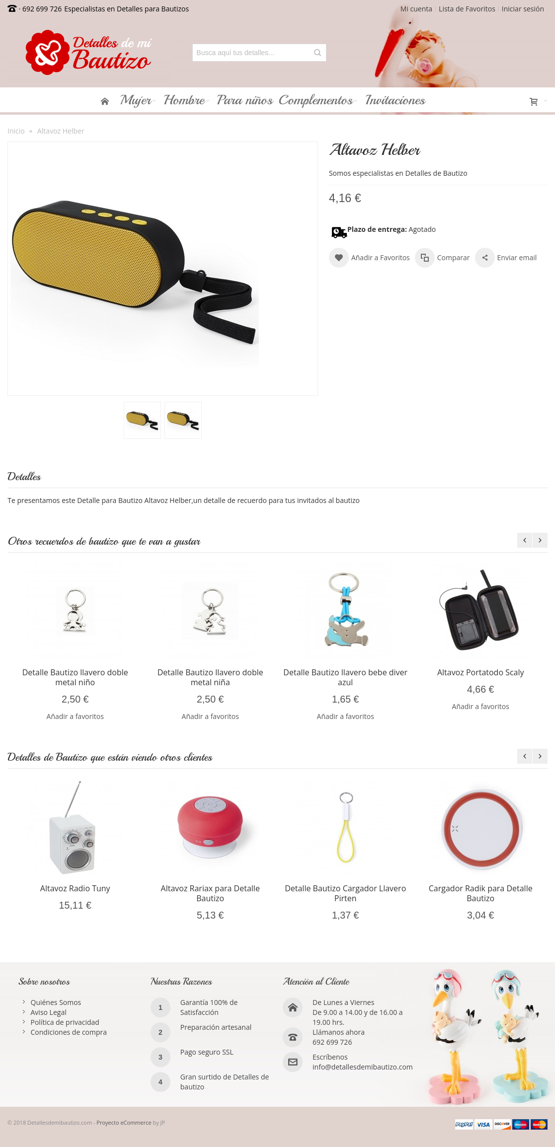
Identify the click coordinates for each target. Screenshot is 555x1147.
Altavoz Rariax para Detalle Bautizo (210, 893)
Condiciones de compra (69, 1032)
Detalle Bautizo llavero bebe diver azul (345, 677)
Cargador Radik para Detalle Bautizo (481, 893)
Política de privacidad (65, 1022)
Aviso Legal (49, 1012)
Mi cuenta (416, 8)
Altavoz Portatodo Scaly (480, 672)
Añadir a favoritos (75, 716)
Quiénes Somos (56, 1002)
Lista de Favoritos (467, 8)
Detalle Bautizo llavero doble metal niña (210, 677)
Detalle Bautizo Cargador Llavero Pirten (345, 893)
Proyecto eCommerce (123, 1122)
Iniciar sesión (523, 8)
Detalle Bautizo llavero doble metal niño (75, 677)
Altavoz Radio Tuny (75, 888)
